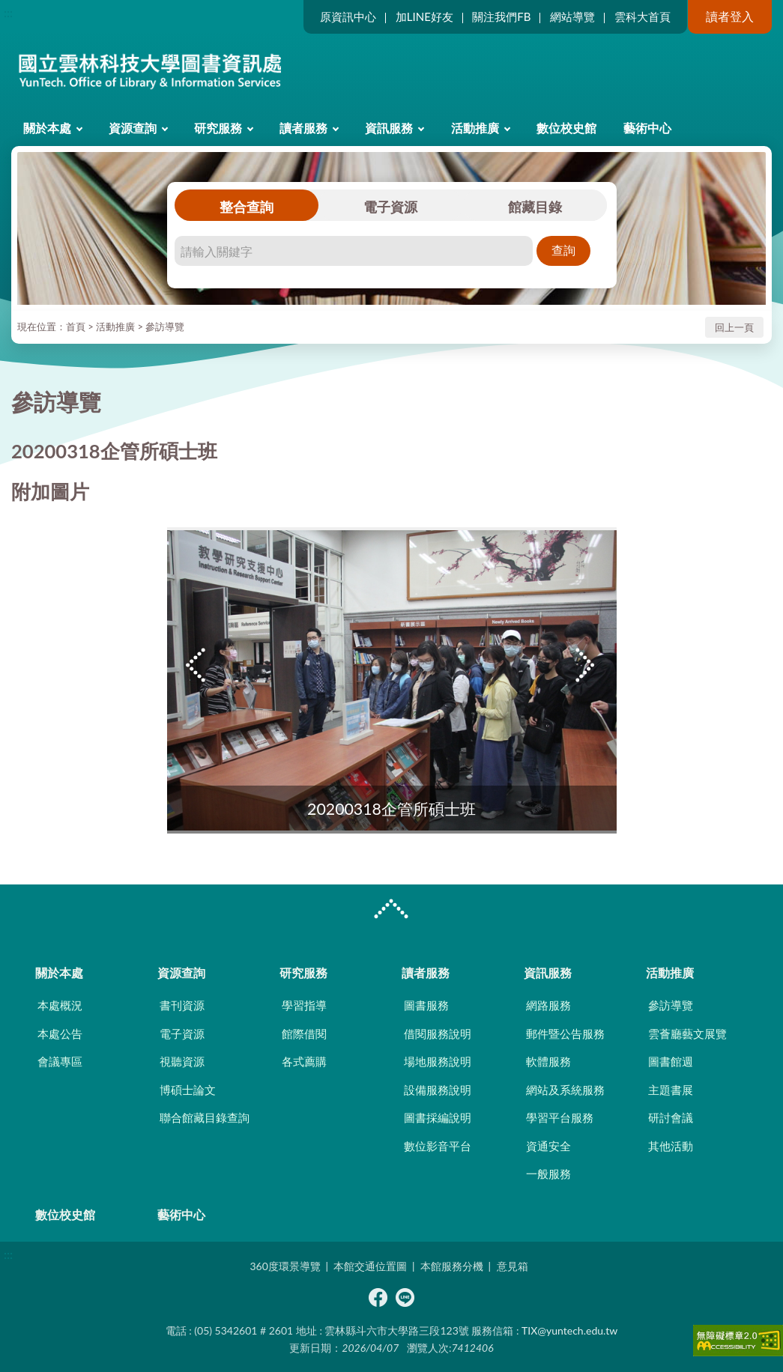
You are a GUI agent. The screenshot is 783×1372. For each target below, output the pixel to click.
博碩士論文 (188, 1089)
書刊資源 (182, 1005)
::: (8, 12)
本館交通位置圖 (370, 1266)
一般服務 (548, 1173)
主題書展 (670, 1089)
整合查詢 (246, 206)
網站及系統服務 (565, 1089)
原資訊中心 (348, 16)
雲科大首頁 (642, 16)
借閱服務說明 (437, 1033)
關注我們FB (501, 16)
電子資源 (390, 206)
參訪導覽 (164, 327)
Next (586, 665)
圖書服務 (426, 1005)
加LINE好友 (424, 16)
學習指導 (304, 1005)
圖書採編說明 (437, 1117)
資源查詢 (133, 128)
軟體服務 (548, 1061)
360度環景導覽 (285, 1266)
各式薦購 (304, 1061)
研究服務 (218, 128)
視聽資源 (182, 1061)
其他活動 (670, 1146)
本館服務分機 (451, 1266)
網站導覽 (572, 16)
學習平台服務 (559, 1117)
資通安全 (548, 1146)
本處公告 (59, 1033)
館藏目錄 (535, 206)
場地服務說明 (437, 1061)
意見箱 (512, 1266)
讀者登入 (730, 16)
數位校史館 (566, 128)
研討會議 (670, 1117)
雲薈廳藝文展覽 (687, 1033)
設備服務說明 (437, 1089)
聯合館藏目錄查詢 (205, 1117)
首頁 (75, 327)
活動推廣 (475, 128)
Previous (197, 665)
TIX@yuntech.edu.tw (569, 1330)
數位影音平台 (437, 1146)
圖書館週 (670, 1061)
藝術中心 (647, 128)
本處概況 (59, 1005)
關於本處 (47, 128)
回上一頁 (734, 327)
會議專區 (59, 1061)
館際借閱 (304, 1033)
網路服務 (548, 1005)
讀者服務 (303, 128)
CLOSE (391, 910)
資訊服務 (389, 128)
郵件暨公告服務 (565, 1033)
